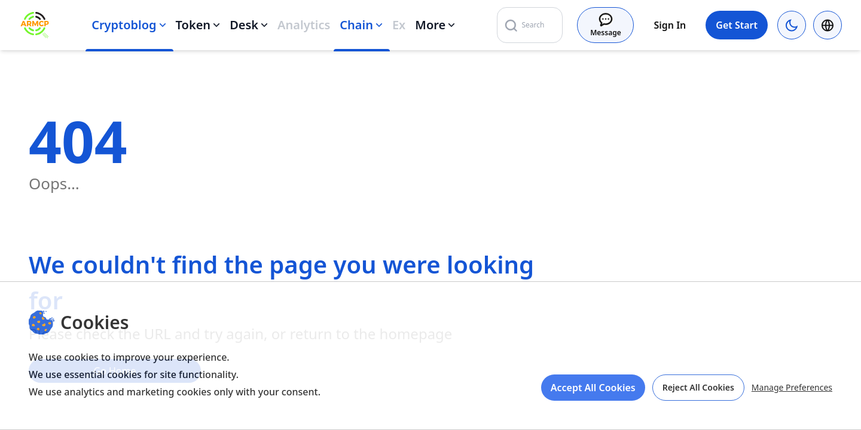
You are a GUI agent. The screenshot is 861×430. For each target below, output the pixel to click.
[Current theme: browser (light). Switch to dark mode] (791, 25)
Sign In (670, 25)
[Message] (605, 25)
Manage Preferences (792, 387)
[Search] (573, 25)
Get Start (737, 25)
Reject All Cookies (698, 387)
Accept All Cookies (593, 387)
